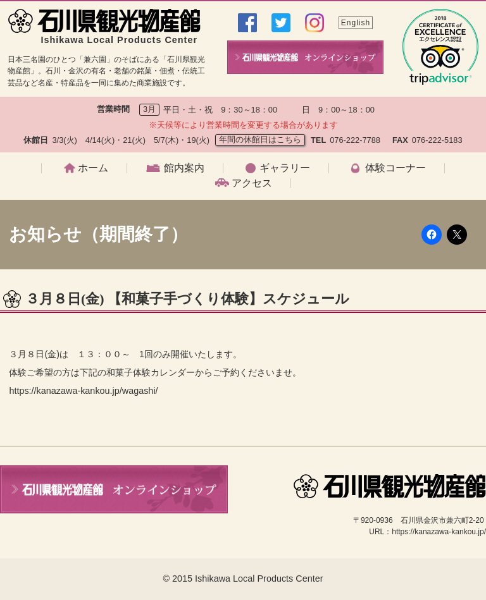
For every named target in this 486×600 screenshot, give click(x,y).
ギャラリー (284, 168)
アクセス (252, 183)
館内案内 (184, 168)
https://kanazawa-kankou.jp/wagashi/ (83, 391)
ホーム (93, 168)
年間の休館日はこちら (260, 139)
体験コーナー (395, 168)
